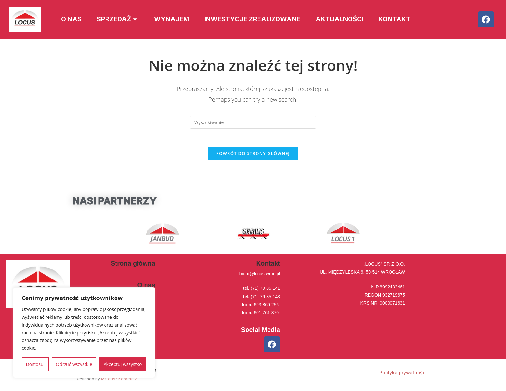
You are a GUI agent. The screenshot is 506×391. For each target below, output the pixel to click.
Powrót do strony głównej (253, 155)
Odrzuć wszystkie (74, 364)
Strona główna (133, 264)
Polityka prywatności (403, 373)
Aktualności (344, 19)
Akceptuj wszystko (123, 364)
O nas (71, 19)
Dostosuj (35, 364)
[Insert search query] (253, 122)
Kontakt (401, 19)
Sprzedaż (119, 19)
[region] (84, 332)
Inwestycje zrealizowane (256, 19)
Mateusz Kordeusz (119, 380)
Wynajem (174, 19)
